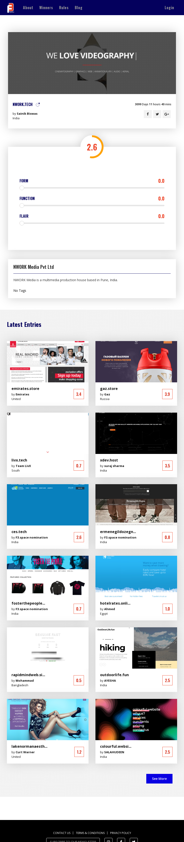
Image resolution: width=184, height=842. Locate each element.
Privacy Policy (120, 833)
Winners (46, 7)
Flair (92, 216)
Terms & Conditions (90, 833)
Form (92, 181)
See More (159, 778)
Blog (79, 7)
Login (169, 7)
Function (92, 198)
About (28, 7)
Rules (64, 7)
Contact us (61, 833)
